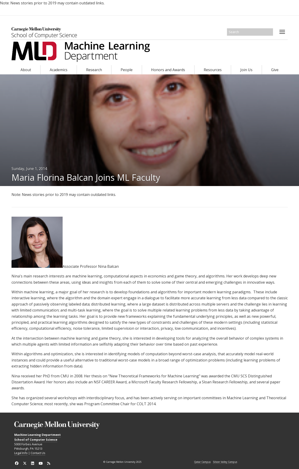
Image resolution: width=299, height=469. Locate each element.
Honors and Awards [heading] (168, 69)
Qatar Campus (202, 462)
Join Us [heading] (246, 69)
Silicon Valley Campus (225, 462)
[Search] (250, 32)
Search (270, 32)
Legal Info (21, 453)
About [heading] (25, 69)
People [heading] (127, 69)
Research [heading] (94, 69)
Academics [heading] (58, 69)
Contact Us (38, 453)
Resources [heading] (213, 69)
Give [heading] (275, 69)
